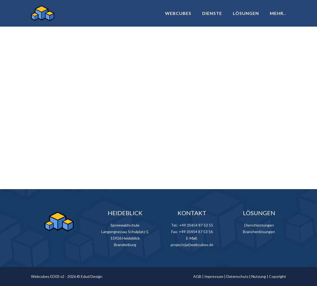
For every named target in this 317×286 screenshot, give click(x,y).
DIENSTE (212, 13)
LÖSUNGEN (246, 13)
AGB (197, 276)
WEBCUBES (178, 13)
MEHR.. (278, 13)
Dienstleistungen (259, 225)
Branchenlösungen (259, 231)
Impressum (213, 276)
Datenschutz (237, 276)
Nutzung (258, 276)
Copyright (277, 276)
